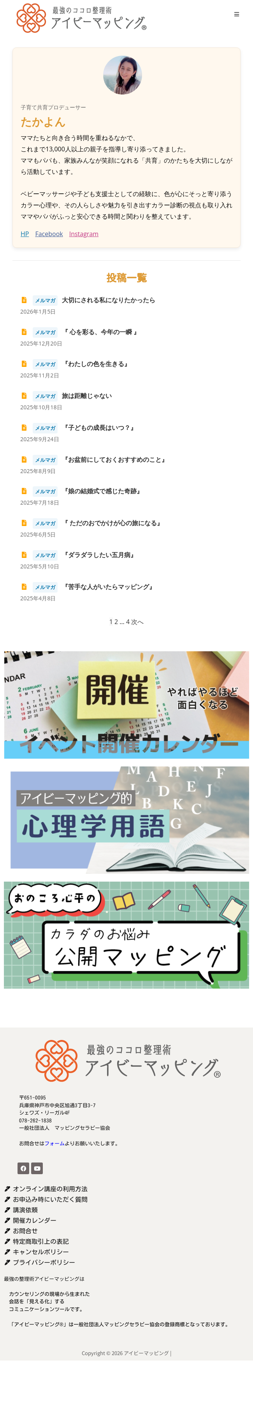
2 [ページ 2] (116, 621)
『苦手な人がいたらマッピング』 (87, 586)
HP (25, 234)
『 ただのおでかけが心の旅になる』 (91, 523)
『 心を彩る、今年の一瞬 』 (80, 332)
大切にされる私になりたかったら (87, 300)
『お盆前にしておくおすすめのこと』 (94, 459)
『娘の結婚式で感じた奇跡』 (81, 491)
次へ (137, 621)
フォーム (54, 1143)
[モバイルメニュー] (234, 14)
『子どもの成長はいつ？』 (78, 427)
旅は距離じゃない (66, 395)
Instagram (83, 234)
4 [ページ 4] (128, 621)
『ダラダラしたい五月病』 (78, 555)
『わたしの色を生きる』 (75, 363)
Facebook (49, 234)
